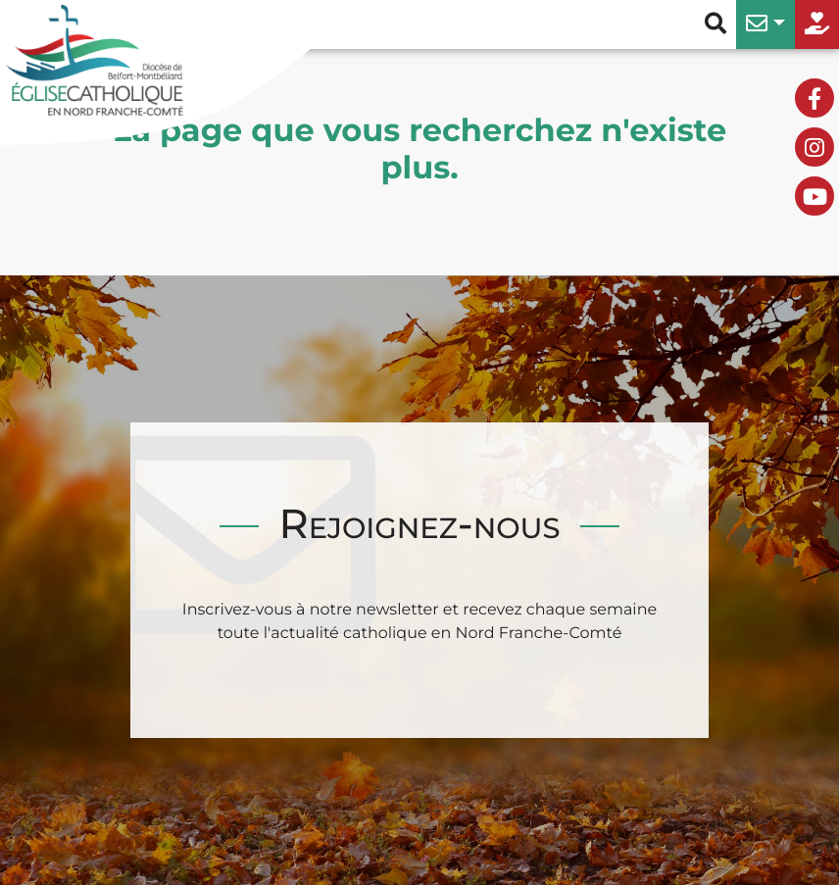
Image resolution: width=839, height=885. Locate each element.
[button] (765, 24)
